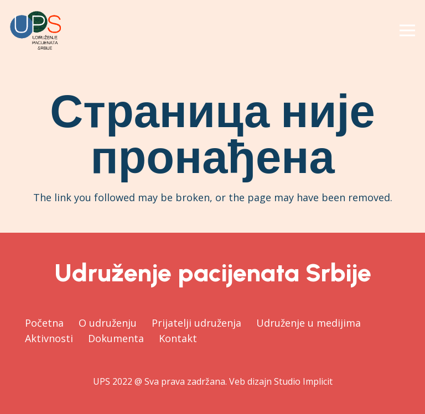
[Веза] (35, 30)
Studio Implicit (303, 381)
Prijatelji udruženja (196, 322)
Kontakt (178, 338)
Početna (44, 322)
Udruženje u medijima (308, 322)
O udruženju (108, 322)
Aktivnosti (49, 338)
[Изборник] (407, 30)
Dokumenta (116, 338)
